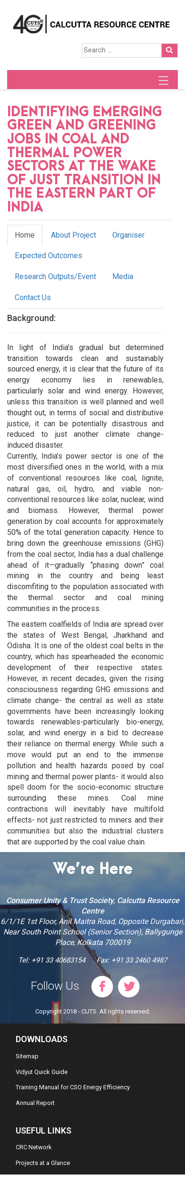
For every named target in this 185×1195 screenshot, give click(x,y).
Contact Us (33, 297)
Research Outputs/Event (55, 276)
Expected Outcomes (48, 255)
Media (122, 276)
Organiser (128, 235)
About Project (73, 235)
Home (25, 235)
